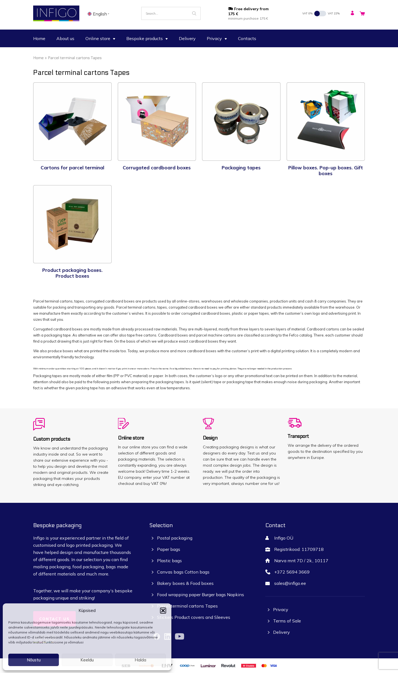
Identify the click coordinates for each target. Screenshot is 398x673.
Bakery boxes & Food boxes (185, 583)
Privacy (217, 38)
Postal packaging (174, 538)
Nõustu (34, 660)
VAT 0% (307, 13)
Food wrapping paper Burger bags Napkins (200, 594)
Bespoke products (147, 38)
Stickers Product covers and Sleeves (193, 617)
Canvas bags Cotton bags (183, 572)
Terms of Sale (287, 621)
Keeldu (87, 660)
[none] (99, 13)
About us (65, 38)
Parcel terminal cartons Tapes (187, 606)
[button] (163, 610)
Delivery (187, 38)
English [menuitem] (100, 14)
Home (39, 38)
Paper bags (168, 549)
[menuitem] (99, 13)
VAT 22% (334, 13)
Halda (140, 660)
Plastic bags (169, 560)
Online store (100, 38)
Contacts (247, 38)
